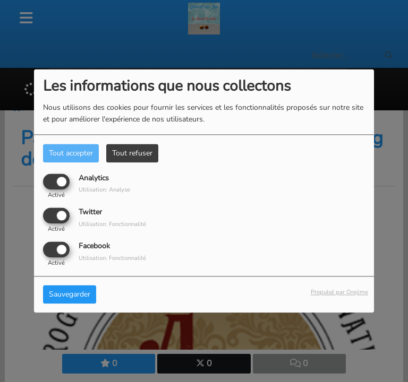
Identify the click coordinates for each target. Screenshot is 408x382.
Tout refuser (132, 153)
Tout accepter (71, 153)
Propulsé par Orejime (339, 293)
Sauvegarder (69, 295)
